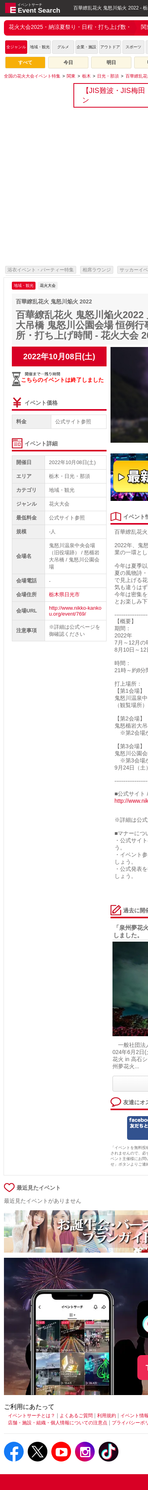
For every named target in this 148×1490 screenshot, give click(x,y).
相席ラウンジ (96, 270)
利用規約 (106, 1415)
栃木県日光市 (64, 594)
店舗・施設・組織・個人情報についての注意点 (57, 1423)
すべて (25, 62)
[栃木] (86, 76)
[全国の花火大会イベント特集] (32, 76)
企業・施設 (86, 47)
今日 (68, 62)
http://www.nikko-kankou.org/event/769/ (75, 611)
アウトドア (110, 47)
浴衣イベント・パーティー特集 (40, 270)
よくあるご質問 (76, 1415)
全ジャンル (16, 47)
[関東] (71, 76)
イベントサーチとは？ (31, 1415)
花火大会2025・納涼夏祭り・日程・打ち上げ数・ (70, 27)
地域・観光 (40, 47)
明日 (111, 62)
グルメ (63, 47)
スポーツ (133, 47)
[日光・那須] (108, 76)
